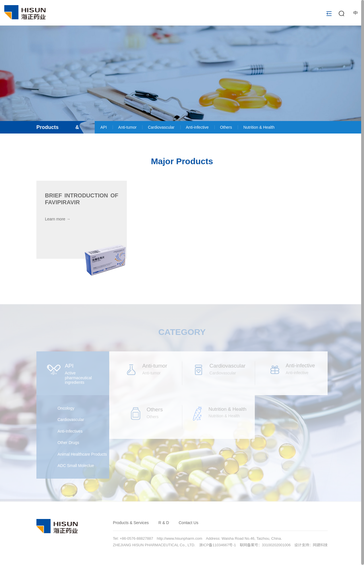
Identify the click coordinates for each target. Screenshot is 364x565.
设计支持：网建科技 (311, 545)
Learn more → (57, 219)
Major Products (182, 161)
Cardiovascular (161, 127)
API (103, 127)
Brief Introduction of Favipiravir (81, 198)
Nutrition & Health (259, 127)
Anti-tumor (127, 127)
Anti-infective (197, 127)
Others (226, 127)
